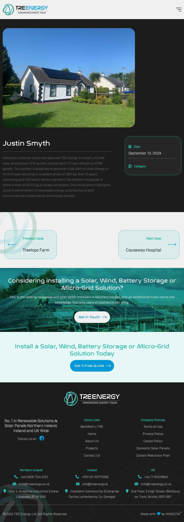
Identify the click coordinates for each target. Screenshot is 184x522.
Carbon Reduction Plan (153, 455)
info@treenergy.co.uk (31, 484)
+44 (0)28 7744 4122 (31, 477)
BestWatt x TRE (91, 426)
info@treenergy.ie (92, 484)
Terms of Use (152, 426)
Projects (92, 448)
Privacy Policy (153, 434)
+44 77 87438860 (153, 477)
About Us (92, 441)
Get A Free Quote (89, 366)
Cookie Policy (153, 441)
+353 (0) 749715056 (92, 477)
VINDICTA (173, 514)
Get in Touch (89, 317)
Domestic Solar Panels (153, 448)
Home (92, 434)
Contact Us (92, 455)
